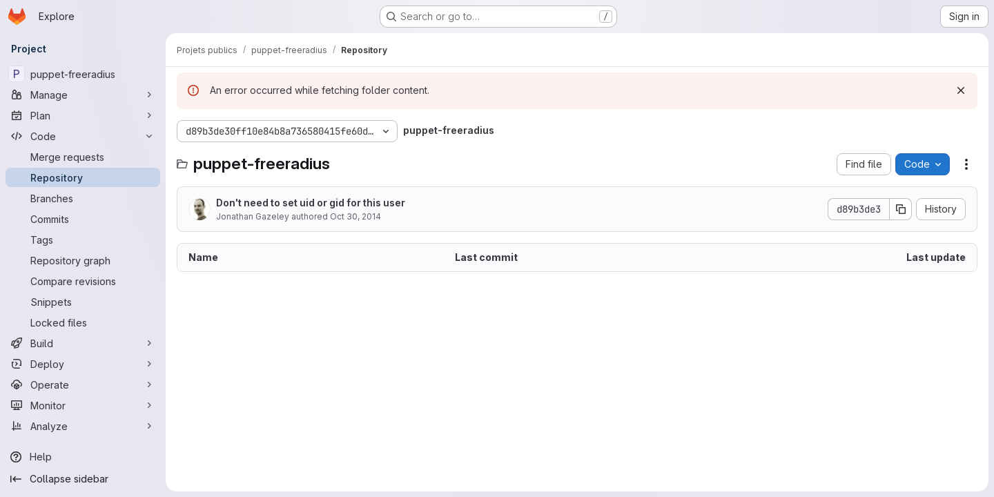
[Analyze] (83, 426)
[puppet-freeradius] (83, 74)
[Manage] (83, 94)
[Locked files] (83, 322)
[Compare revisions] (83, 281)
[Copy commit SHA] (901, 209)
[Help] (83, 457)
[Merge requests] (83, 156)
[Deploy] (83, 363)
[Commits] (83, 218)
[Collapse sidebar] (83, 479)
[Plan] (83, 115)
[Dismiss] (961, 90)
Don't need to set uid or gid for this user (310, 202)
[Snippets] (83, 301)
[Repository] (83, 177)
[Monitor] (83, 405)
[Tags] (83, 239)
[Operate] (83, 384)
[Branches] (83, 198)
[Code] (83, 136)
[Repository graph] (83, 260)
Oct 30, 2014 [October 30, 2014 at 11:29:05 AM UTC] (355, 216)
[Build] (83, 343)
